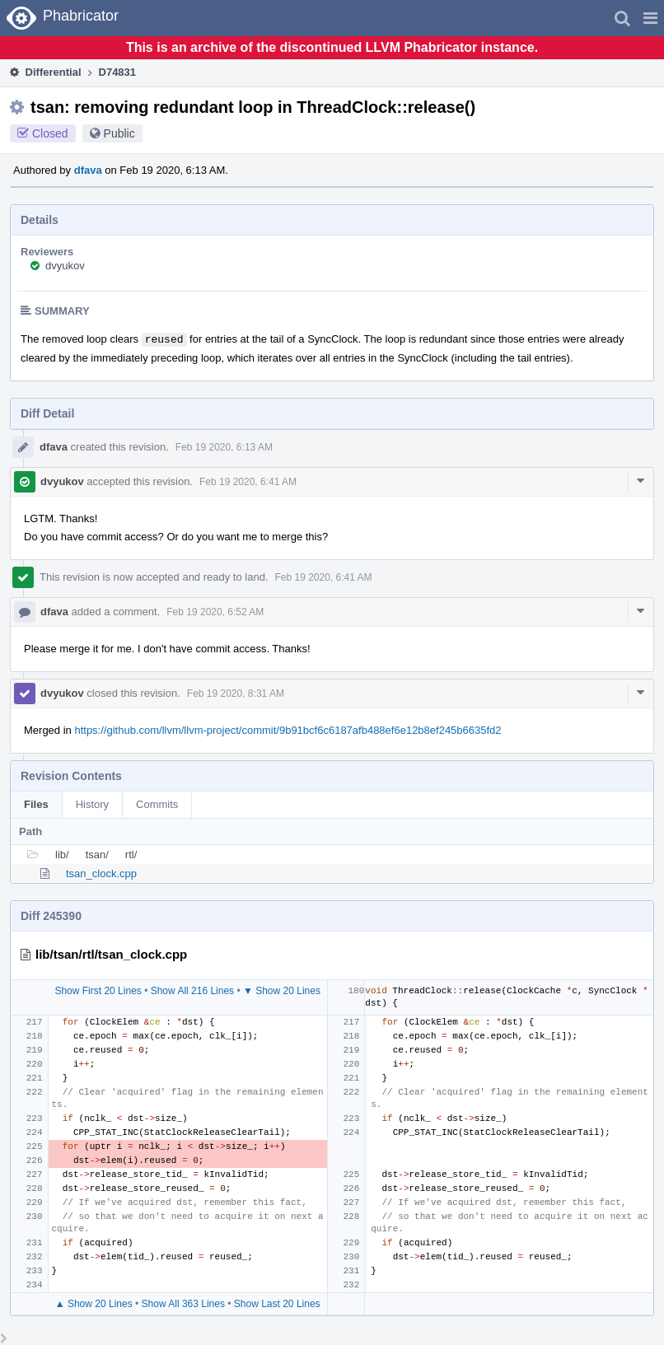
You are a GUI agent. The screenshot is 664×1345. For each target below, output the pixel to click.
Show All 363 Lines (183, 1304)
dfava (88, 170)
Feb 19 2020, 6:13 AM (224, 447)
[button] (650, 18)
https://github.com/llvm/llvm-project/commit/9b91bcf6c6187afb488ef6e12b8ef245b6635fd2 (287, 730)
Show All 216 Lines (192, 991)
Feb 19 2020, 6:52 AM (215, 612)
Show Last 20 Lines (277, 1304)
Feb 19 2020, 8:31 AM (235, 693)
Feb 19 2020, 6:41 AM (248, 482)
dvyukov (65, 265)
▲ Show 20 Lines (94, 1304)
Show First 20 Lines (97, 991)
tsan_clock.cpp (101, 873)
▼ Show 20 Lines (281, 991)
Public (119, 133)
